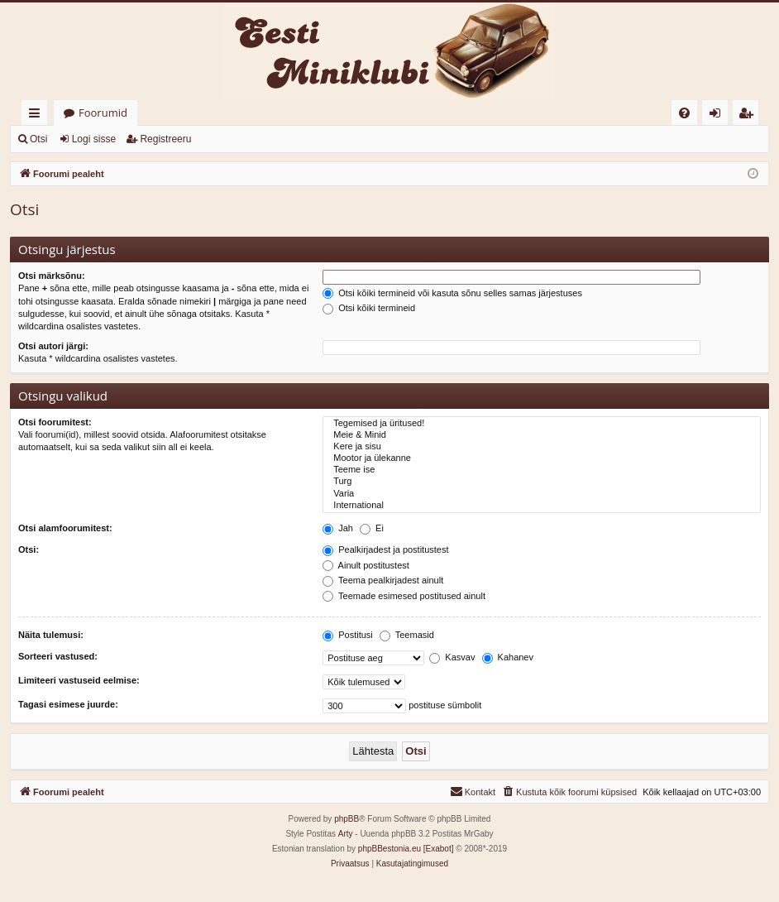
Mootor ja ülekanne (541, 458)
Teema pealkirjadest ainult (383, 580)
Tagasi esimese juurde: (68, 704)
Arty (345, 833)
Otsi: (28, 549)
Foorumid (103, 112)
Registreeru (165, 139)
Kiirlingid (37, 115)
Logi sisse (94, 139)
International (541, 505)
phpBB (346, 818)
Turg (541, 481)
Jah (338, 528)
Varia (541, 494)
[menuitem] (684, 113)
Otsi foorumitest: (55, 422)
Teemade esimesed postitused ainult (404, 596)
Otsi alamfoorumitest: (65, 528)
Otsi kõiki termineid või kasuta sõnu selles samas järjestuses (452, 293)
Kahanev (507, 657)
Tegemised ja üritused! (541, 423)
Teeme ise (541, 470)
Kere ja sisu (541, 447)
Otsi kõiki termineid (369, 308)
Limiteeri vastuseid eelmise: (79, 680)
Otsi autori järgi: (53, 346)
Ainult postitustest (366, 565)
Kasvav (452, 657)
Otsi (38, 139)
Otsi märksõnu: (51, 276)
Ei (372, 528)
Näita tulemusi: (51, 635)
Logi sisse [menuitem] (718, 115)
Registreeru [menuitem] (749, 115)
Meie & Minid (541, 435)
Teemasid (407, 635)
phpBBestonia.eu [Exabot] (406, 848)
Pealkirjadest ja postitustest (385, 549)
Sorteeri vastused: (58, 656)
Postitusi (348, 635)
